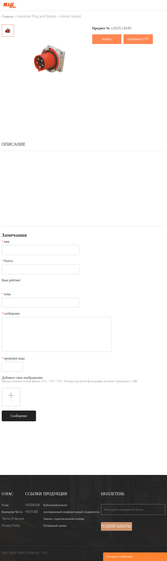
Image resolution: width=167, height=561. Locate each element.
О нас (5, 505)
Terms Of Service (13, 519)
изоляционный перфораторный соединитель (71, 512)
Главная (7, 16)
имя (5, 242)
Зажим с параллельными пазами (63, 519)
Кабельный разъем (55, 505)
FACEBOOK (32, 505)
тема (6, 295)
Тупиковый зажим (54, 525)
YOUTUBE (31, 512)
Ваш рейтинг (11, 281)
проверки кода (13, 359)
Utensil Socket (70, 16)
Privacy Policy (11, 525)
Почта (7, 261)
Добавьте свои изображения (70, 380)
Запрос (107, 39)
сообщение (11, 314)
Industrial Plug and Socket (36, 16)
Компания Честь (12, 512)
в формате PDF (138, 39)
